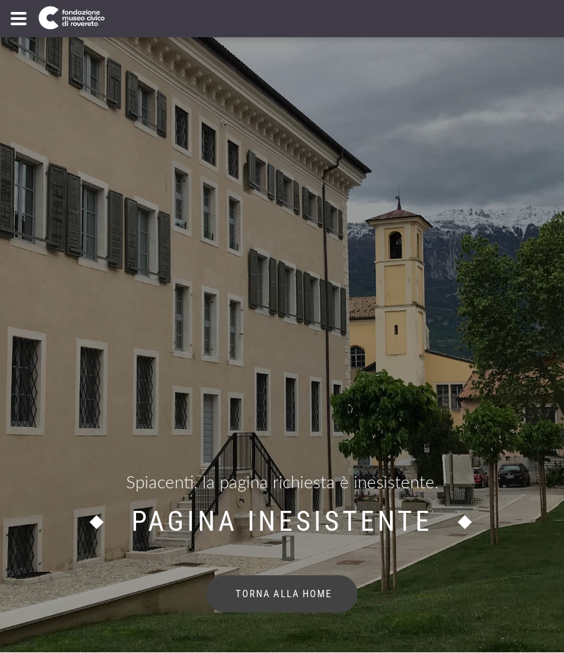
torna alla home (282, 594)
